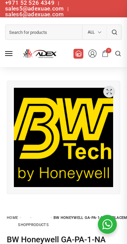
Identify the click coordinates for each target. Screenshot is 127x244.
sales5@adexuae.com (35, 8)
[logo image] (38, 53)
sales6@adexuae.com (34, 14)
